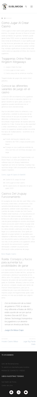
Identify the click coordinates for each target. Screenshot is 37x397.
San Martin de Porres (9, 382)
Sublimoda (15, 6)
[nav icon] (31, 7)
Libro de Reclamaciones (10, 364)
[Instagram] (18, 392)
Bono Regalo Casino (9, 254)
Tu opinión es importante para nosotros (15, 367)
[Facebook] (11, 392)
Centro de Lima (7, 385)
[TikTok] (26, 392)
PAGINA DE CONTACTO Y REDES (13, 371)
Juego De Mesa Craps (13, 330)
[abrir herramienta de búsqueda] (26, 6)
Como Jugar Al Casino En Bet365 (13, 175)
